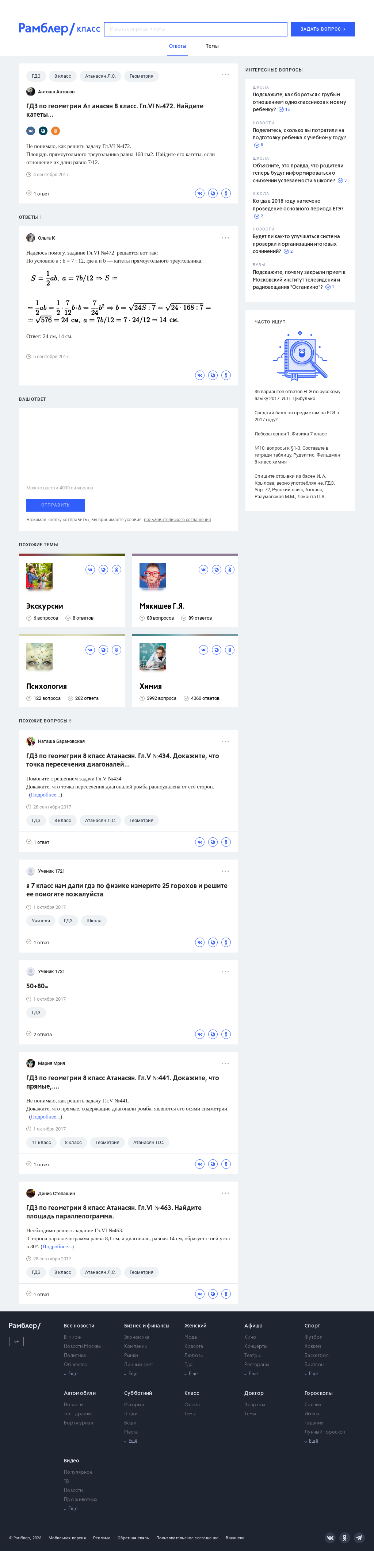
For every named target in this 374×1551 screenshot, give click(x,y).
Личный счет (138, 1364)
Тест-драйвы (78, 1414)
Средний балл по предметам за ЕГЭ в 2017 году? (297, 416)
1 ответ (37, 193)
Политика (75, 1355)
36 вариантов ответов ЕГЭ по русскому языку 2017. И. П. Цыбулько (297, 395)
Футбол (314, 1337)
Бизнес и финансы (147, 1326)
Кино (250, 1337)
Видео (72, 1460)
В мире (72, 1337)
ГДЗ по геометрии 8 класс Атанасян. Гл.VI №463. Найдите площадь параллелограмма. (114, 1212)
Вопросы (254, 1405)
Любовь (193, 1355)
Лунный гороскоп (325, 1432)
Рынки (131, 1355)
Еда (188, 1364)
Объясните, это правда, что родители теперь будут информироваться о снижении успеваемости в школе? (298, 173)
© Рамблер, (20, 1538)
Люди (131, 1414)
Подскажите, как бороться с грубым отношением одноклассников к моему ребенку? (299, 102)
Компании (136, 1346)
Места (131, 1432)
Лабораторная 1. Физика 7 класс (291, 434)
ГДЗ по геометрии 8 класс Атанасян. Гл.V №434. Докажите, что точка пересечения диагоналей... (122, 760)
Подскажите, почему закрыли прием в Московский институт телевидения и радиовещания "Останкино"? (299, 280)
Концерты (255, 1346)
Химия (151, 687)
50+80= (37, 986)
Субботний (138, 1393)
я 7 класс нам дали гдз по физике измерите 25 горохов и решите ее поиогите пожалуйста (127, 890)
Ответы (192, 1405)
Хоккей (313, 1346)
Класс (191, 1393)
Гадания (314, 1423)
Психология (46, 687)
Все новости (79, 1326)
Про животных (81, 1499)
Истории (134, 1405)
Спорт (312, 1326)
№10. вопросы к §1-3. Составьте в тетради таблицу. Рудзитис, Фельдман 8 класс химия (297, 455)
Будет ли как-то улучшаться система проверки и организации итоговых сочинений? (296, 244)
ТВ (66, 1481)
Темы (190, 1414)
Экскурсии (44, 606)
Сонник (313, 1405)
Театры (252, 1355)
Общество (75, 1364)
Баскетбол (317, 1355)
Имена (312, 1414)
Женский (195, 1326)
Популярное (78, 1472)
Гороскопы (319, 1393)
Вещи (130, 1423)
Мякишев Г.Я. (162, 606)
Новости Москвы (83, 1346)
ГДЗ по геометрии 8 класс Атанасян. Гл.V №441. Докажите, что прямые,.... (122, 1082)
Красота (193, 1346)
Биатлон (314, 1364)
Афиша (253, 1326)
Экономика (137, 1337)
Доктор (254, 1393)
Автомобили (80, 1393)
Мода (190, 1337)
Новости (73, 1405)
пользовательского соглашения (177, 519)
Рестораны (256, 1364)
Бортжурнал (78, 1423)
